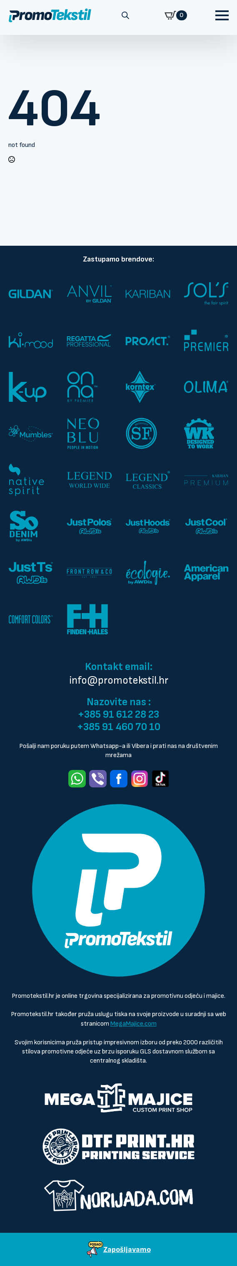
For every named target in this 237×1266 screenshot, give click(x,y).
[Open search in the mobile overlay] (125, 16)
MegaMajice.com (133, 1024)
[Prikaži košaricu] (175, 15)
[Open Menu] (222, 15)
